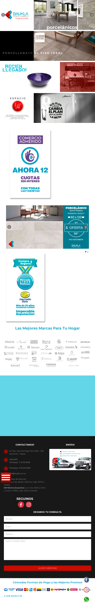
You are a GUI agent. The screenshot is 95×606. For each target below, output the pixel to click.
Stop (93, 32)
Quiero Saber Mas (47, 568)
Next (92, 15)
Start (92, 32)
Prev (3, 15)
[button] (86, 580)
